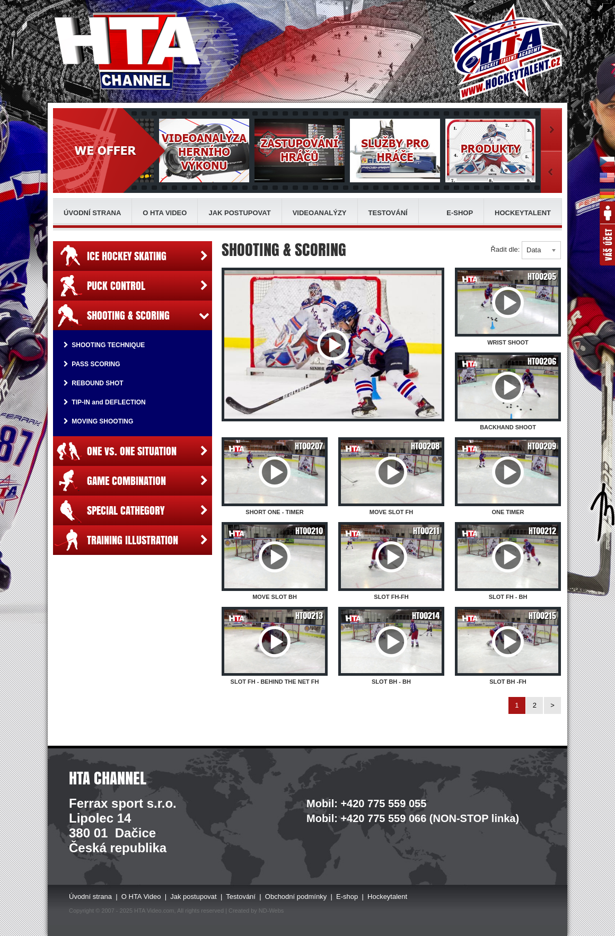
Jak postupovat (239, 213)
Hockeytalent (523, 213)
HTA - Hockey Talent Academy (505, 51)
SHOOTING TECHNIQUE (104, 345)
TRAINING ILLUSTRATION (132, 540)
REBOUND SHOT (94, 383)
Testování (388, 213)
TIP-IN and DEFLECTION (105, 402)
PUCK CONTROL (132, 286)
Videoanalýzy (320, 213)
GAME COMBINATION (132, 481)
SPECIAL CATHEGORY (132, 510)
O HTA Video (165, 213)
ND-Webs (271, 910)
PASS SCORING (92, 364)
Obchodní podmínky (296, 896)
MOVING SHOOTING (98, 421)
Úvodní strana (92, 213)
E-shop (459, 213)
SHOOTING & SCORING (132, 315)
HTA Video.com (154, 910)
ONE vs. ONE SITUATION (132, 451)
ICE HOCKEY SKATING (132, 256)
